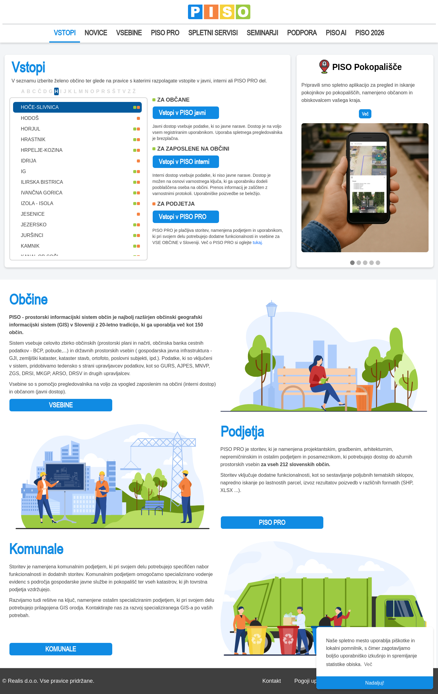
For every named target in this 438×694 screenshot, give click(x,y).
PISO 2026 (369, 32)
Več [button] (368, 664)
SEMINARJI (262, 32)
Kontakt (271, 681)
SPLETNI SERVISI (213, 32)
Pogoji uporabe (312, 681)
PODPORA (302, 32)
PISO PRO (165, 32)
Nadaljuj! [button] (374, 682)
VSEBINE (129, 32)
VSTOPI (64, 32)
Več (365, 114)
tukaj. (258, 242)
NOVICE (96, 32)
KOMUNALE (60, 649)
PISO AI (336, 32)
